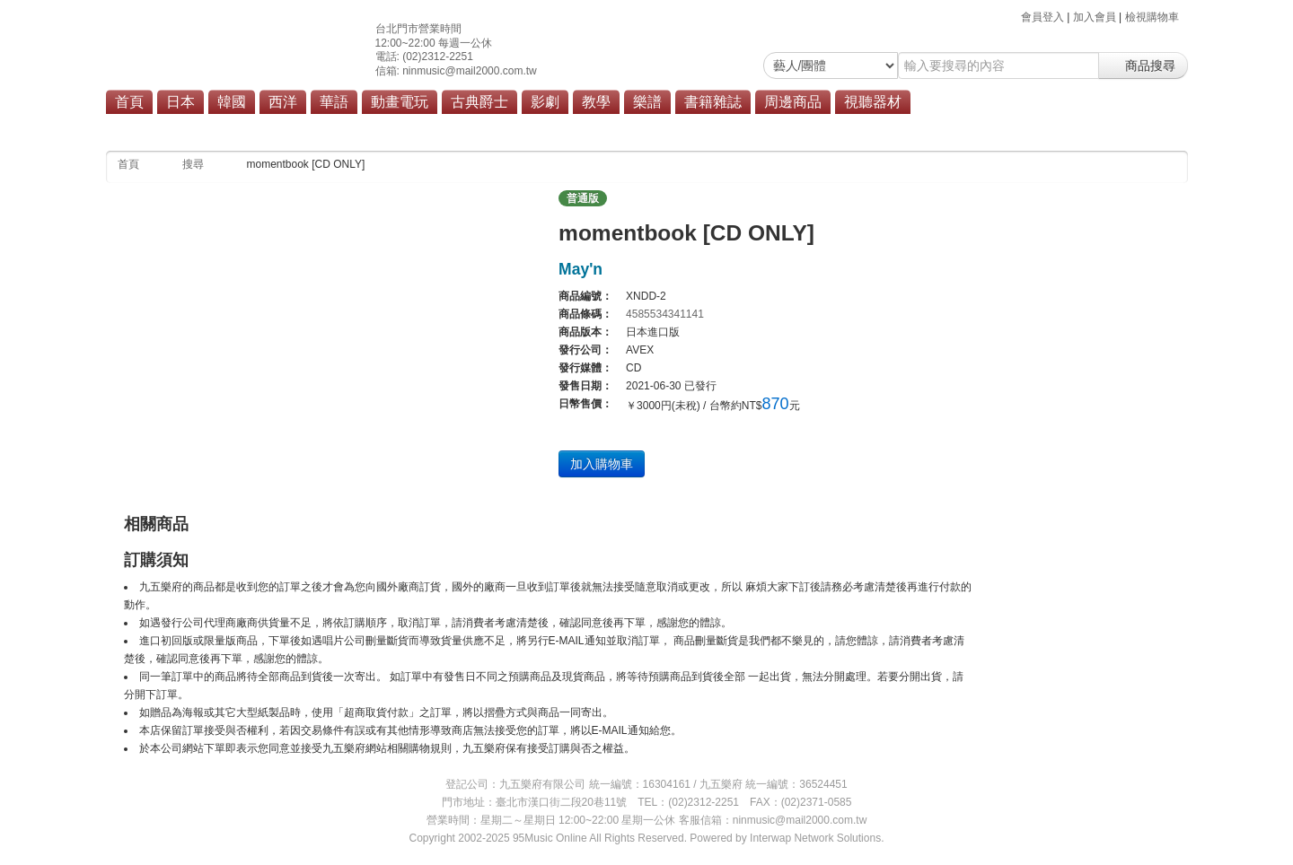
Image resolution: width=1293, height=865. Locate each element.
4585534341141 (665, 314)
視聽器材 (873, 101)
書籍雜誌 (713, 101)
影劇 (545, 101)
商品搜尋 (1143, 65)
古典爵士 (479, 101)
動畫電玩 (399, 101)
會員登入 (1042, 17)
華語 (334, 101)
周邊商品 (793, 101)
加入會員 (1094, 17)
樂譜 (647, 101)
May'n (581, 269)
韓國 (231, 101)
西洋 (282, 101)
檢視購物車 (1152, 17)
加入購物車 (601, 464)
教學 (596, 101)
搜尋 (193, 164)
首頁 (129, 101)
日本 (180, 101)
